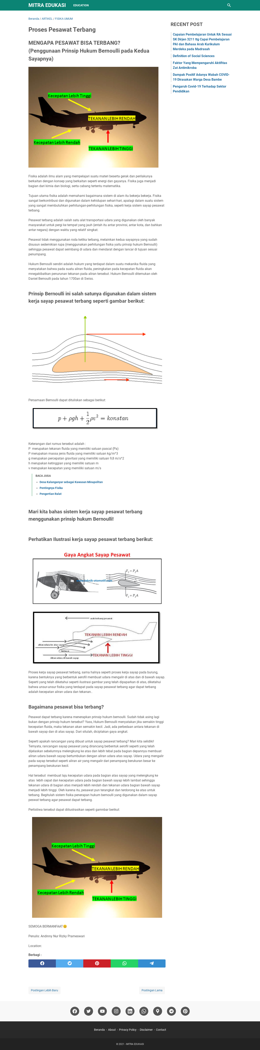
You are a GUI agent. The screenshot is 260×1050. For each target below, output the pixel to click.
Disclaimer (146, 1029)
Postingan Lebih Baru (44, 990)
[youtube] (102, 1011)
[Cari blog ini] (229, 5)
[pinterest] (97, 963)
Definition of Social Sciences (193, 56)
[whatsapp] (124, 963)
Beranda (99, 1029)
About (112, 1029)
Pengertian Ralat (51, 493)
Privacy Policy (127, 1029)
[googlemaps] (157, 1011)
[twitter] (69, 963)
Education (81, 5)
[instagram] (116, 1011)
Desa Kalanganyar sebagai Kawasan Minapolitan (71, 482)
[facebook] (42, 963)
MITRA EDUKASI (47, 5)
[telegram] (152, 963)
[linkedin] (130, 1011)
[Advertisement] (201, 163)
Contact (161, 1029)
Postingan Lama (152, 990)
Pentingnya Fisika (51, 488)
